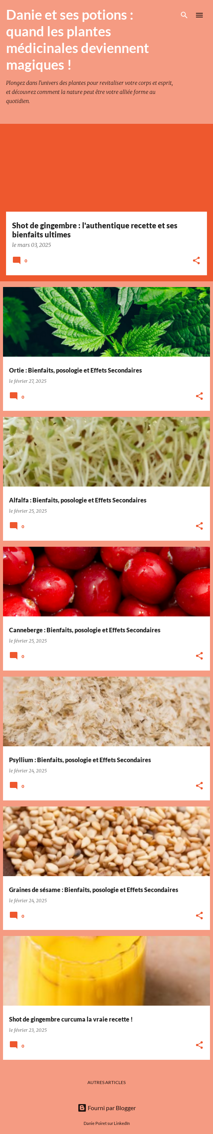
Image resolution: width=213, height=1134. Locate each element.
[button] (196, 261)
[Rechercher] (184, 15)
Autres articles (106, 1082)
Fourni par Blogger (107, 1107)
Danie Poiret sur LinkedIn (107, 1123)
